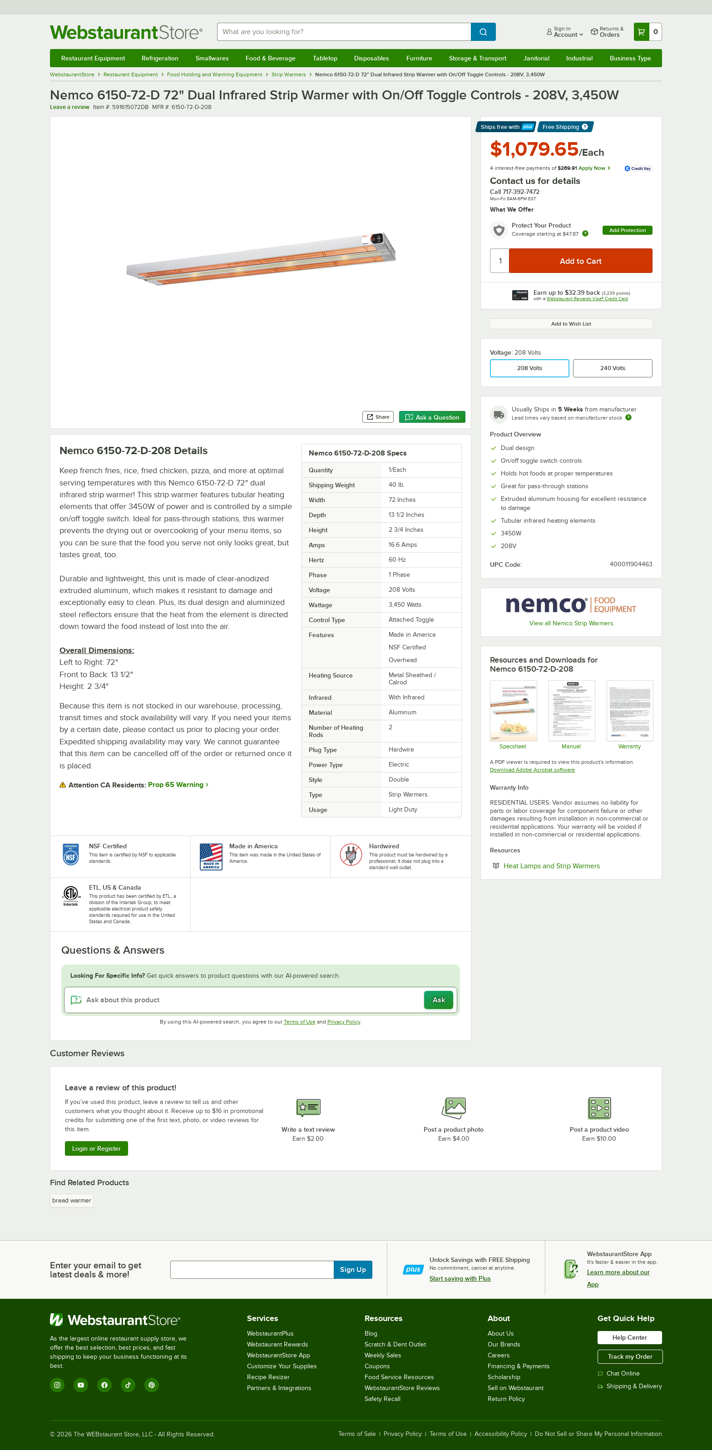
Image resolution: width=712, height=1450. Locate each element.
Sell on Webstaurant (516, 1388)
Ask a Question (432, 417)
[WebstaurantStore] (124, 1319)
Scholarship (504, 1377)
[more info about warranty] (585, 234)
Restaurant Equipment (93, 58)
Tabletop (325, 58)
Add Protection (627, 230)
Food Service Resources (399, 1377)
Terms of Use (300, 1022)
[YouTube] (81, 1385)
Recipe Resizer (268, 1377)
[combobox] (344, 32)
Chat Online (619, 1373)
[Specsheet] (513, 714)
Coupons (377, 1366)
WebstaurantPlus (270, 1333)
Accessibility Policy (501, 1434)
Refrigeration (160, 58)
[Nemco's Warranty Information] (630, 714)
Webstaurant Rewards (277, 1344)
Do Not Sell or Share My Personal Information (598, 1434)
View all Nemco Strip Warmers (571, 623)
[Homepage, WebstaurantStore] (126, 32)
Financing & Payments (519, 1366)
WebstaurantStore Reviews (402, 1388)
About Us (501, 1333)
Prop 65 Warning (175, 785)
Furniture (419, 58)
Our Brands (504, 1344)
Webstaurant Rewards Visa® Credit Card (587, 298)
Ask (439, 1000)
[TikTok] (128, 1385)
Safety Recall (382, 1399)
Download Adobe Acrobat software (532, 770)
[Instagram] (57, 1385)
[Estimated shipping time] (628, 417)
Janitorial (536, 58)
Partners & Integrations (279, 1388)
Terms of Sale (357, 1434)
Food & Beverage (271, 58)
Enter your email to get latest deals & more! (95, 1270)
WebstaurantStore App (278, 1355)
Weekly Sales (383, 1355)
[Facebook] (104, 1385)
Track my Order (630, 1356)
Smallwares (212, 58)
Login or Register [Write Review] (96, 1148)
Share (378, 417)
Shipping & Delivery (630, 1386)
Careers (499, 1355)
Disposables (371, 58)
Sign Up (353, 1270)
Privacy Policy (344, 1022)
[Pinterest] (151, 1385)
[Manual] (571, 714)
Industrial (579, 58)
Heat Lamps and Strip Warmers (578, 865)
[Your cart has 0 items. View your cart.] (648, 32)
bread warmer (71, 1200)
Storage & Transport (477, 58)
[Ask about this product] (260, 1000)
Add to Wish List (571, 324)
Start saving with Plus (460, 1278)
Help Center (630, 1337)
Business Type (630, 58)
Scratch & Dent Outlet (395, 1344)
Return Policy (506, 1399)
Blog (371, 1333)
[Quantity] (500, 260)
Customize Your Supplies (282, 1366)
